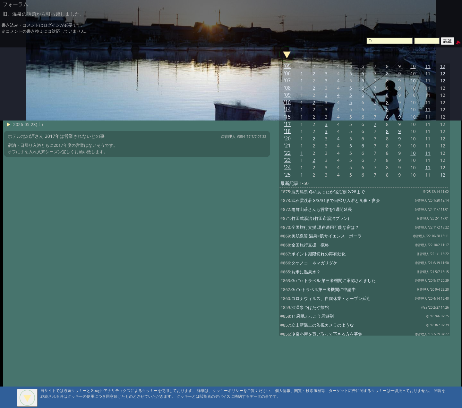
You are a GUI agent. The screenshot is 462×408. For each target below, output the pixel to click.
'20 (287, 138)
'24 (287, 167)
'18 (287, 131)
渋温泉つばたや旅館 (310, 307)
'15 (287, 116)
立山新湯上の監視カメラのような (322, 325)
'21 (287, 145)
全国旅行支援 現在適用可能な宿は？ (325, 227)
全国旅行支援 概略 (310, 245)
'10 (287, 102)
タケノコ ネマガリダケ (314, 263)
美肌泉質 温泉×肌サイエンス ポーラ (326, 236)
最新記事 (289, 183)
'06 (287, 73)
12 (442, 66)
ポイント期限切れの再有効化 (318, 254)
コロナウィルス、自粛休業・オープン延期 (331, 298)
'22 (287, 153)
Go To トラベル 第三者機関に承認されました (333, 280)
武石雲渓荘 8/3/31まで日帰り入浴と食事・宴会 (335, 200)
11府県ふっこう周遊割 (312, 316)
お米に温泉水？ (306, 272)
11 (428, 66)
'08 (287, 88)
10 (412, 66)
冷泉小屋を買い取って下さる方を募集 (326, 334)
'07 (287, 80)
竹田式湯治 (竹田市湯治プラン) (320, 218)
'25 (287, 174)
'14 (287, 109)
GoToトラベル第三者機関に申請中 (323, 289)
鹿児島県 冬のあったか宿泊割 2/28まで (328, 192)
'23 (287, 160)
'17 (287, 124)
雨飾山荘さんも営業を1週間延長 (321, 209)
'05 (287, 66)
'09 (287, 95)
